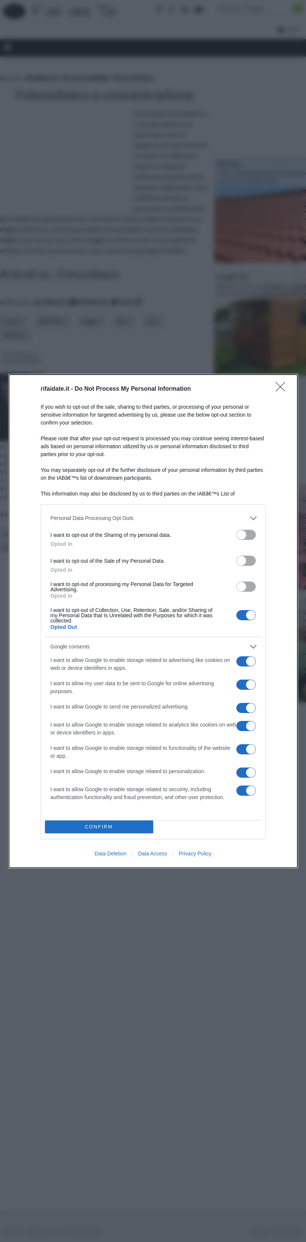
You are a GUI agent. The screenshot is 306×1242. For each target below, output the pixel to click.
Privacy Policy (195, 854)
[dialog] (153, 621)
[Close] (283, 389)
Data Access (152, 854)
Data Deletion (111, 854)
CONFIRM (99, 827)
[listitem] (153, 518)
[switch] (246, 535)
